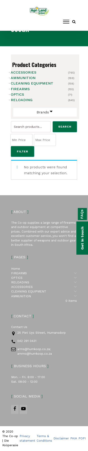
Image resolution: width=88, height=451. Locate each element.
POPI (82, 438)
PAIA (73, 438)
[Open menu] (66, 21)
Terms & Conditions (44, 439)
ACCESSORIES (23, 72)
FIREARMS (20, 89)
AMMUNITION (23, 78)
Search (64, 126)
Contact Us (19, 327)
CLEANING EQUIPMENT (32, 83)
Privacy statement (27, 439)
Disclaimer (61, 438)
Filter (22, 151)
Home (15, 269)
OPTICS (17, 94)
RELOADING (22, 100)
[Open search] (74, 22)
